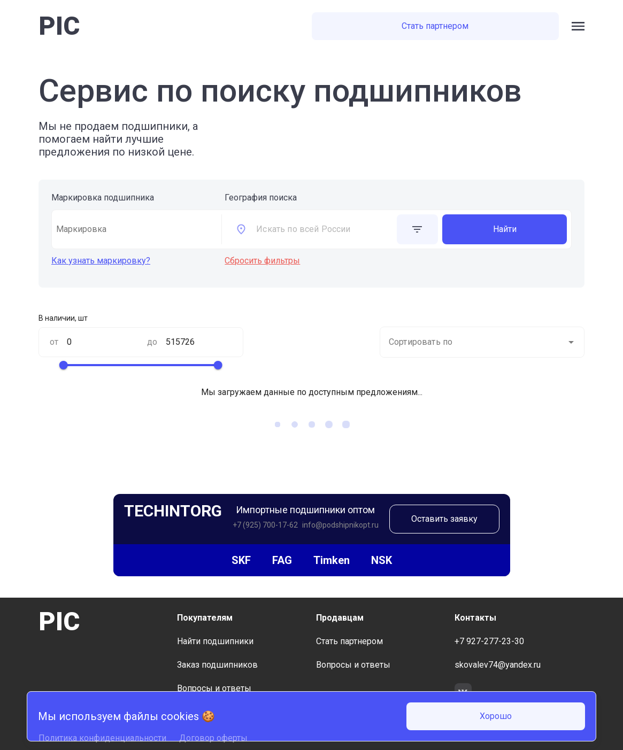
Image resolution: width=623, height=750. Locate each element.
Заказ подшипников (217, 665)
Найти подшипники (215, 641)
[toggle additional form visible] (418, 229)
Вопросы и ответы (214, 688)
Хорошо (496, 716)
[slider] (63, 365)
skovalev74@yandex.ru (498, 665)
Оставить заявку (444, 519)
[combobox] (324, 229)
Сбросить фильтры (262, 261)
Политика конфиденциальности (102, 738)
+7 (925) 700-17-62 (265, 525)
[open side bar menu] (578, 26)
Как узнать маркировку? (100, 261)
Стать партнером (435, 26)
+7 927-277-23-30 (489, 641)
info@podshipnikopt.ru (340, 525)
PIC (59, 26)
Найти (505, 229)
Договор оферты (213, 738)
